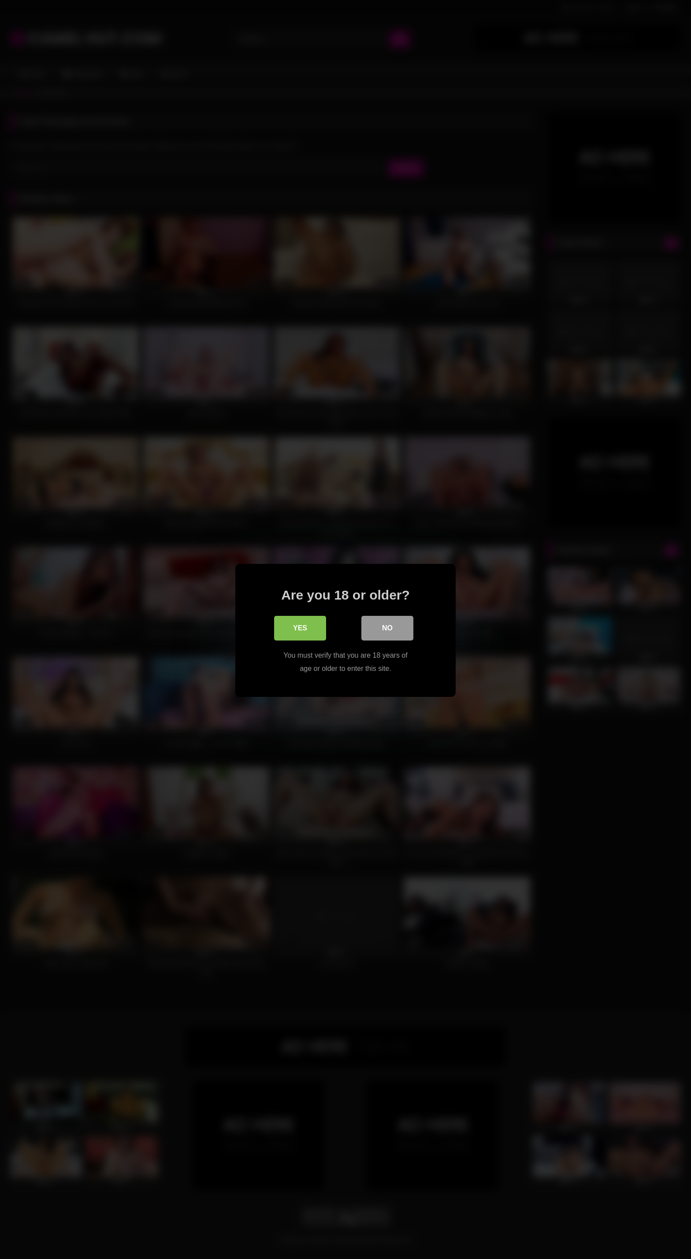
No (387, 627)
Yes (300, 627)
